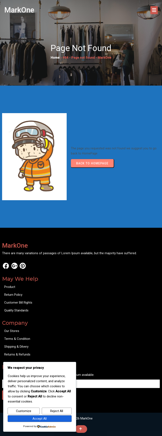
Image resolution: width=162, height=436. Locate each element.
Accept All (39, 419)
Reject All (56, 411)
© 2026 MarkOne (81, 418)
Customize (23, 411)
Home (55, 58)
